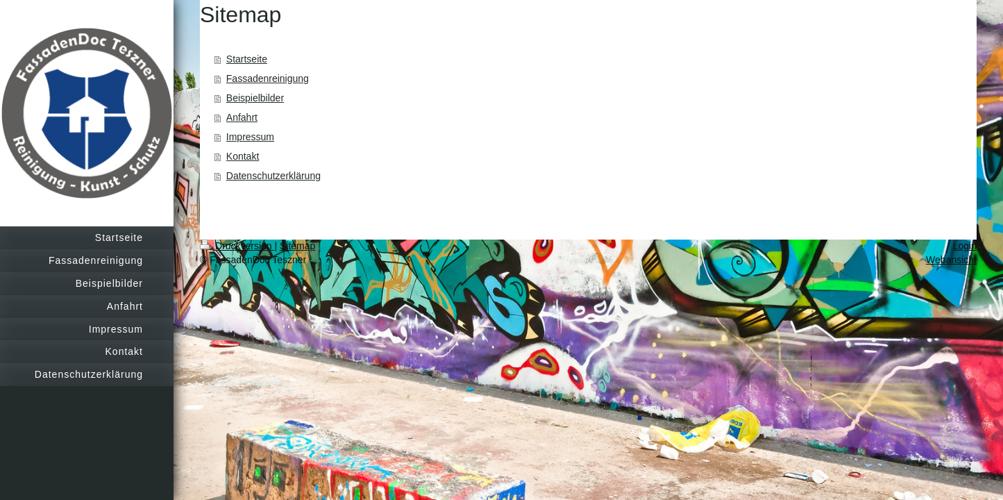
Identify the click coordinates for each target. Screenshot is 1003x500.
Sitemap (297, 245)
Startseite (246, 59)
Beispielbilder (255, 97)
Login (965, 245)
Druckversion (237, 245)
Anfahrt (242, 117)
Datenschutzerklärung (273, 175)
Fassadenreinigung (267, 78)
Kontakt (242, 156)
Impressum (250, 136)
